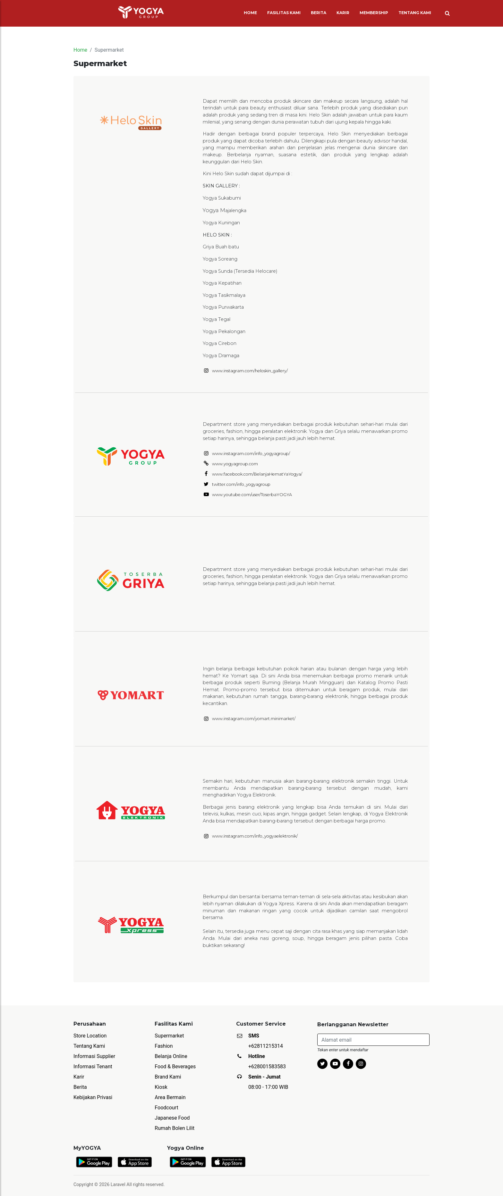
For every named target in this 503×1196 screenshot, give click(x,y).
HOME (252, 12)
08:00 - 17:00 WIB (268, 1087)
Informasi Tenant (92, 1066)
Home (80, 50)
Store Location (90, 1036)
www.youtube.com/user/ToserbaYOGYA (252, 494)
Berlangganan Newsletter (352, 1024)
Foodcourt (166, 1108)
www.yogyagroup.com (235, 463)
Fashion (164, 1046)
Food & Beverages (175, 1066)
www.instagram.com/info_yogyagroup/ (251, 453)
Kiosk (161, 1087)
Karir (78, 1077)
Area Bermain (170, 1097)
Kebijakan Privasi (92, 1097)
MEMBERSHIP (374, 12)
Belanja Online (171, 1056)
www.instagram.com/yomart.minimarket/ (253, 718)
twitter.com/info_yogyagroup (241, 484)
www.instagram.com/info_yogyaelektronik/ (255, 836)
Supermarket (169, 1036)
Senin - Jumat (264, 1077)
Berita (80, 1087)
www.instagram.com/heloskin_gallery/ (250, 370)
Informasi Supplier (94, 1056)
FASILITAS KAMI (284, 12)
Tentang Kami (89, 1046)
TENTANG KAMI (414, 12)
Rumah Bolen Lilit (174, 1128)
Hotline (256, 1056)
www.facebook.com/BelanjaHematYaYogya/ (257, 474)
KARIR (343, 12)
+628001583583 (267, 1066)
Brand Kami (168, 1077)
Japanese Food (172, 1118)
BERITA (318, 12)
